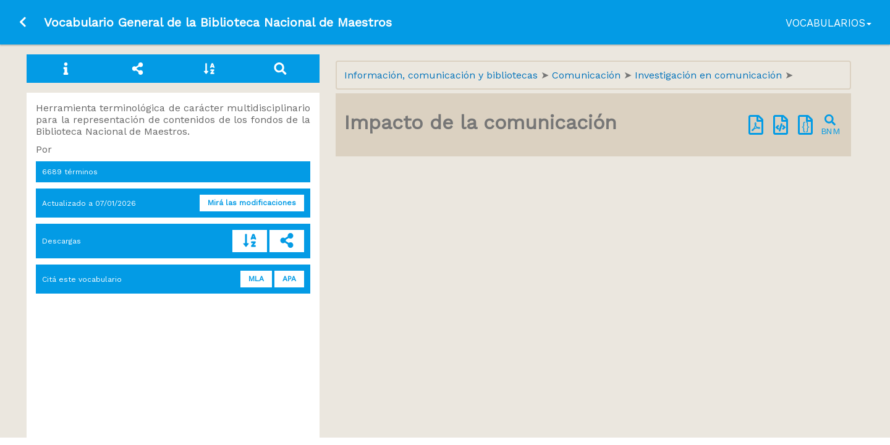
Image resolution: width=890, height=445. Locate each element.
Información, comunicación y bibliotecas (442, 75)
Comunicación (588, 75)
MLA (256, 278)
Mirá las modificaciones (252, 202)
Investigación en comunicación (710, 75)
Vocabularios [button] (828, 23)
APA (289, 278)
